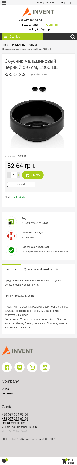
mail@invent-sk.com (13, 422)
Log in (35, 29)
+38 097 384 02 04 (30, 20)
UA (73, 2)
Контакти (7, 392)
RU (68, 2)
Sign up (45, 29)
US (62, 2)
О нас (5, 388)
